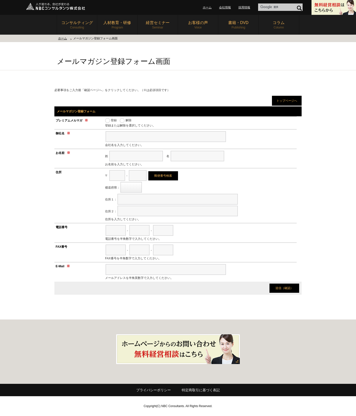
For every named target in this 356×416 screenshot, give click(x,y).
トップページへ (286, 100)
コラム (279, 25)
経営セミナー (158, 25)
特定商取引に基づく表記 (201, 390)
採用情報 (244, 7)
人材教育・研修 (117, 25)
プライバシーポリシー (153, 390)
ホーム (207, 7)
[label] (280, 7)
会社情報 (225, 7)
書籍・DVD (238, 25)
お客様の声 (198, 25)
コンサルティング (77, 25)
